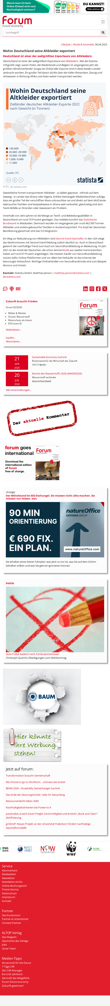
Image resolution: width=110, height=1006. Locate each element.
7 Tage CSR (8, 966)
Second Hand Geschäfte (69, 238)
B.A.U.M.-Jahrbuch (12, 974)
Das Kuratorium (11, 915)
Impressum (8, 897)
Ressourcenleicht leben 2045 (22, 801)
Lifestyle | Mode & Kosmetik (77, 44)
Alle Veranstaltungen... (19, 390)
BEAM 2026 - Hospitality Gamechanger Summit (33, 788)
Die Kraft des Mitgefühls (15, 978)
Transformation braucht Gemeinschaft (28, 775)
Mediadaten (9, 874)
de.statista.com (12, 276)
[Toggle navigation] (102, 21)
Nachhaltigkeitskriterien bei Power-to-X (28, 807)
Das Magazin (9, 937)
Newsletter (8, 878)
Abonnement (9, 870)
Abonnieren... (13, 341)
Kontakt (6, 901)
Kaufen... (11, 337)
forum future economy (15, 982)
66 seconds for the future (16, 963)
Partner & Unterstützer (15, 919)
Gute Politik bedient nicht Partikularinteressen (32, 654)
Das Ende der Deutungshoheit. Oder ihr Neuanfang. (35, 794)
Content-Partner (11, 923)
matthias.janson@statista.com (72, 273)
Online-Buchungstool (14, 885)
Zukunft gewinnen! (13, 985)
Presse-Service (10, 889)
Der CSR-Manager (12, 970)
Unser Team (9, 948)
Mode (65, 250)
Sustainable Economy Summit (49, 357)
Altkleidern (72, 61)
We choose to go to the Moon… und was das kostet (35, 782)
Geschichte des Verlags (15, 941)
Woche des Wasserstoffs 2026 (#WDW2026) (57, 373)
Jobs (4, 944)
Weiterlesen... (13, 329)
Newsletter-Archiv (12, 882)
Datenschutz (9, 893)
